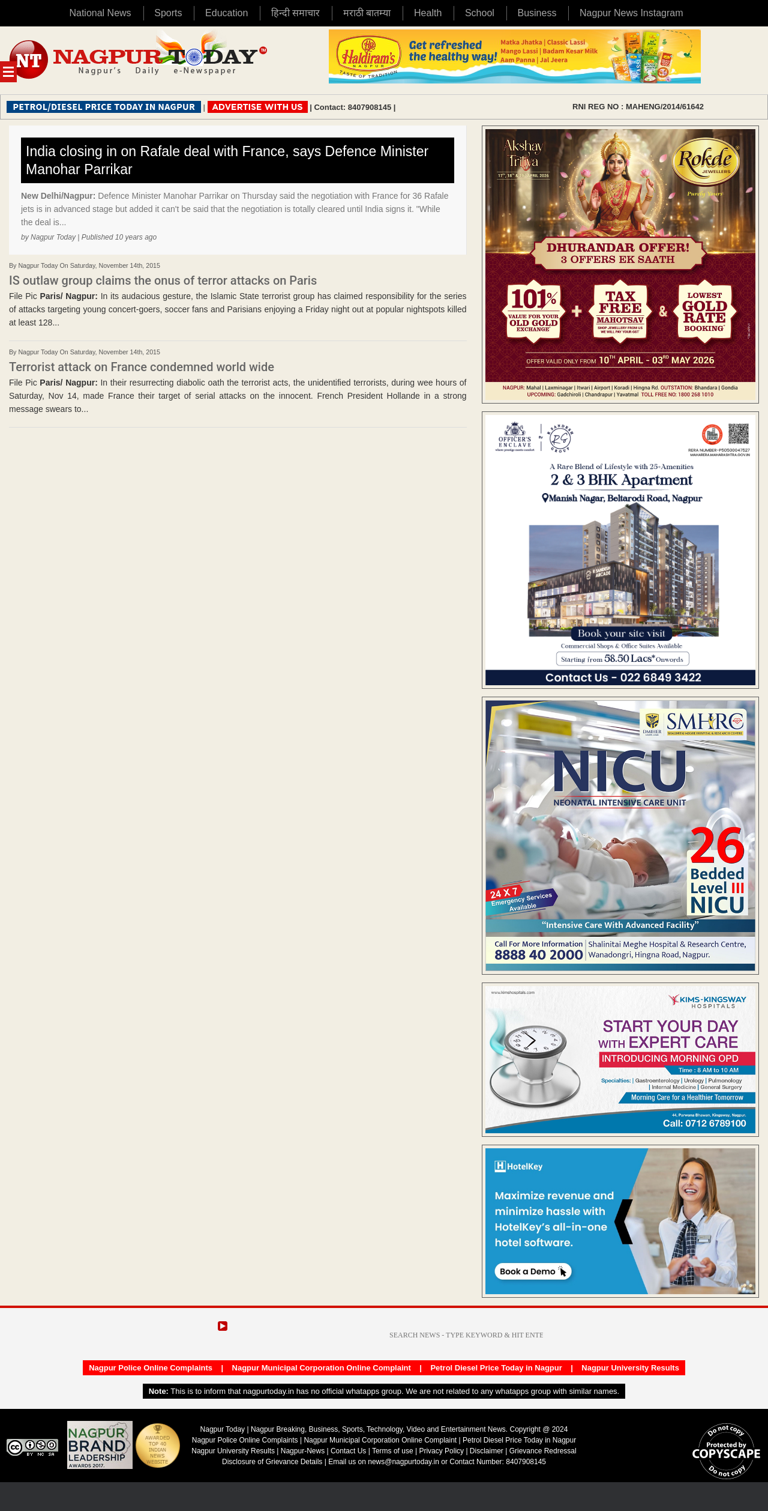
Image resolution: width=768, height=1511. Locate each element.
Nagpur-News (303, 1451)
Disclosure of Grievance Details (272, 1462)
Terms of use (392, 1451)
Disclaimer (487, 1451)
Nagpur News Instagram (631, 13)
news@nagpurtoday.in (403, 1462)
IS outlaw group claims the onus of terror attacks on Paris (163, 280)
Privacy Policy (441, 1451)
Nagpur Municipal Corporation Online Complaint (321, 1367)
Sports (168, 13)
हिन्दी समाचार (295, 13)
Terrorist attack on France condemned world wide (141, 367)
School (479, 13)
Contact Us (348, 1451)
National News (100, 13)
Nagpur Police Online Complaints (150, 1367)
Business (536, 13)
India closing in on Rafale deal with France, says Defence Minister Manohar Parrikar (227, 160)
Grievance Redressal (543, 1451)
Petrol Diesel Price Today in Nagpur (496, 1367)
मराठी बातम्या (367, 13)
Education (226, 13)
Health (428, 13)
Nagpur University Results (630, 1367)
